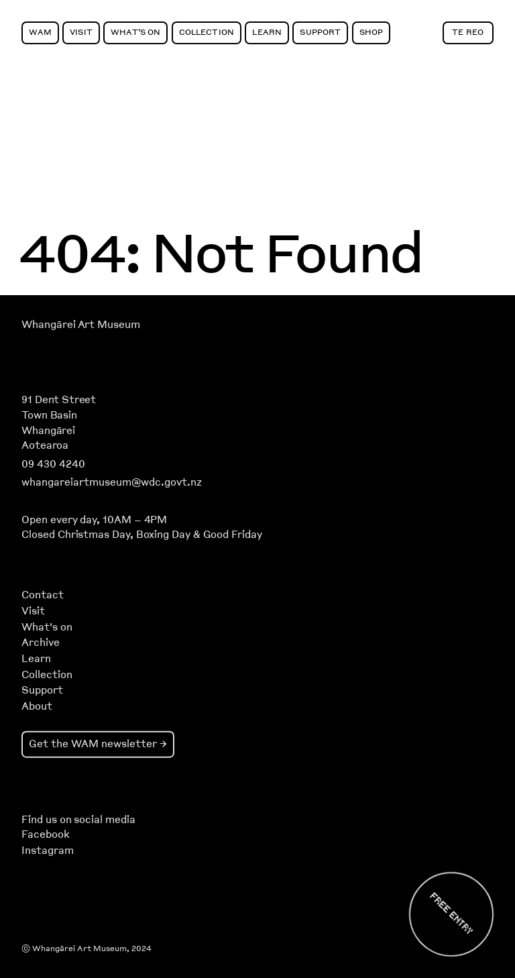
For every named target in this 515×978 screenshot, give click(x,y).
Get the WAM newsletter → (98, 743)
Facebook (45, 834)
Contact (42, 595)
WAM (40, 32)
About (36, 706)
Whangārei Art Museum (80, 324)
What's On (135, 32)
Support (320, 32)
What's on (46, 627)
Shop (371, 32)
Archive (40, 642)
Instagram (47, 850)
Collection (206, 32)
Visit (81, 32)
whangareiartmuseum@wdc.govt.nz (111, 482)
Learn (267, 32)
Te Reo (467, 32)
